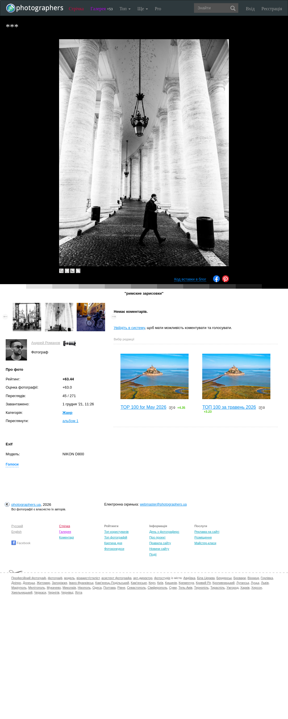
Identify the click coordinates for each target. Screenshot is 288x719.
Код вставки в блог (190, 279)
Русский (17, 526)
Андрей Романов (45, 343)
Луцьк (255, 582)
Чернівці (67, 592)
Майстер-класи (205, 543)
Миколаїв (69, 587)
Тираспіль (217, 587)
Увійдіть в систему (129, 328)
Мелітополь (36, 587)
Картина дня (113, 543)
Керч (152, 582)
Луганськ (242, 582)
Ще (142, 8)
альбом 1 (70, 421)
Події (153, 554)
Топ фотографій (115, 537)
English (16, 531)
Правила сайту (160, 543)
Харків (245, 587)
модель (69, 578)
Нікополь (84, 587)
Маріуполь (18, 587)
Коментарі (66, 537)
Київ (160, 582)
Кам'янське (139, 582)
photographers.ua (26, 504)
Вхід (250, 8)
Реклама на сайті (206, 531)
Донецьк (29, 582)
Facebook (20, 543)
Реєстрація (272, 8)
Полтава (109, 587)
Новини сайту (159, 548)
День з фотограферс (164, 531)
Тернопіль (201, 587)
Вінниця (253, 578)
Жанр (67, 412)
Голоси (12, 464)
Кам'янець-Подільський (112, 582)
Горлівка (267, 578)
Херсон (256, 587)
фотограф (55, 578)
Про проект (157, 537)
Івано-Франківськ (81, 582)
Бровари (239, 578)
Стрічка (76, 8)
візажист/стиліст (87, 578)
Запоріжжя (59, 582)
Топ (125, 8)
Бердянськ (224, 578)
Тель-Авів (185, 587)
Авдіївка (189, 578)
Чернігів (53, 592)
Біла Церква (206, 578)
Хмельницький (21, 592)
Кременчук (186, 582)
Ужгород (233, 587)
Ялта (78, 592)
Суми (173, 587)
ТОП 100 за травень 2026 (229, 407)
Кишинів (171, 582)
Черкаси (40, 592)
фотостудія (162, 578)
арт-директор (143, 578)
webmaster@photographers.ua (163, 504)
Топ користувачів (116, 531)
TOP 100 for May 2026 (143, 407)
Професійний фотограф (28, 578)
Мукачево (54, 587)
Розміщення (203, 537)
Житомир (43, 582)
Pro (158, 8)
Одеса (96, 587)
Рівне (121, 587)
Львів (265, 582)
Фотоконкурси (114, 548)
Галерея (102, 8)
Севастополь (136, 587)
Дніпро (16, 582)
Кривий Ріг (203, 582)
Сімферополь (157, 587)
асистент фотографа (116, 578)
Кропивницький (223, 582)
